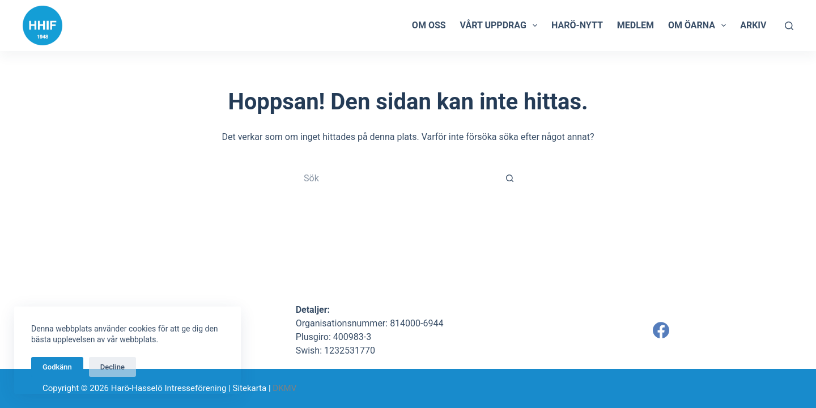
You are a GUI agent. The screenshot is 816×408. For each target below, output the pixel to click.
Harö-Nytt (577, 25)
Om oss (429, 25)
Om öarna (699, 25)
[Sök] (789, 26)
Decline (112, 367)
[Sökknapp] (510, 178)
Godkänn (57, 367)
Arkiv (753, 25)
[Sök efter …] (397, 178)
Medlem (635, 25)
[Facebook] (661, 330)
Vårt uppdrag (501, 25)
